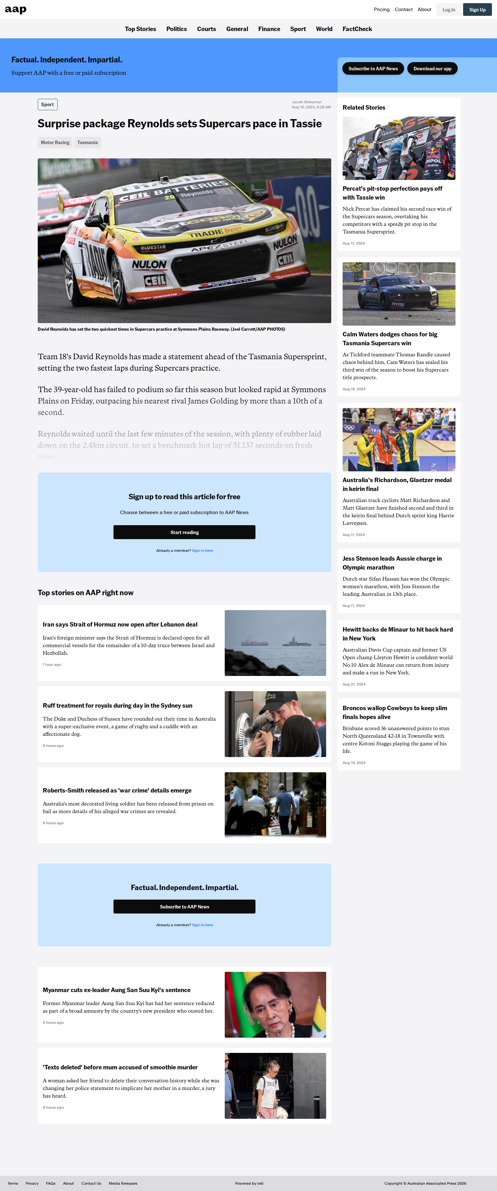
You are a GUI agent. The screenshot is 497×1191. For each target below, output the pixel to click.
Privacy (32, 1183)
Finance (269, 28)
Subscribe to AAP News (373, 68)
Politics (176, 28)
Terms (13, 1183)
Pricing (382, 9)
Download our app (432, 68)
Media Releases (123, 1183)
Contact (404, 9)
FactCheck (357, 28)
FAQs (50, 1183)
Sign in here (202, 550)
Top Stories (140, 28)
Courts (206, 28)
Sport (298, 28)
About (424, 9)
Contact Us (91, 1183)
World (324, 28)
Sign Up (477, 9)
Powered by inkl (249, 1183)
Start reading (185, 532)
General (237, 28)
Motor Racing (55, 142)
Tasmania (87, 142)
